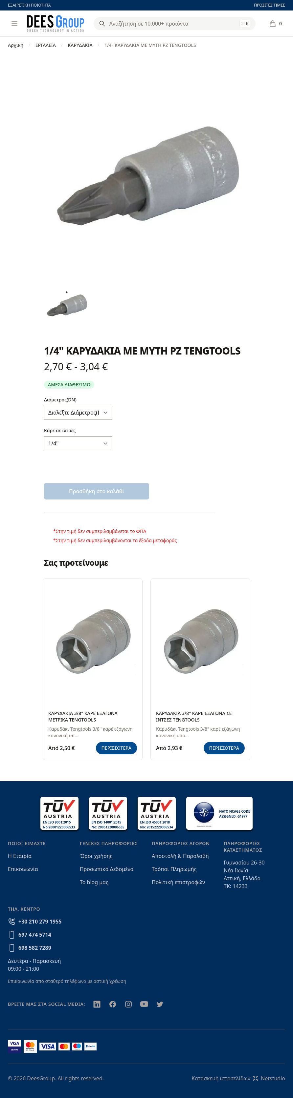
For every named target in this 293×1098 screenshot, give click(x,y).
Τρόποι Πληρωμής (174, 869)
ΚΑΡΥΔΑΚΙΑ (80, 45)
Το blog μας (94, 882)
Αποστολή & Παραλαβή (180, 856)
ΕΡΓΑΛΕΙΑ (45, 45)
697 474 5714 (34, 934)
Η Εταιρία (20, 856)
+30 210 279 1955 (39, 921)
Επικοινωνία (23, 869)
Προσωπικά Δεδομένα (107, 869)
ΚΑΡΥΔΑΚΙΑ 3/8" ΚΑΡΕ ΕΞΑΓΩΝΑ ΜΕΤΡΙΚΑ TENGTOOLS (83, 716)
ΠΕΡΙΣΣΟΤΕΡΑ (116, 748)
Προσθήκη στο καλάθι (96, 491)
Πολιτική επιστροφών (178, 882)
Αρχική (15, 45)
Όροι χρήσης (96, 856)
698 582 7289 (34, 947)
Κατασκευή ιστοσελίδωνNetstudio (238, 1078)
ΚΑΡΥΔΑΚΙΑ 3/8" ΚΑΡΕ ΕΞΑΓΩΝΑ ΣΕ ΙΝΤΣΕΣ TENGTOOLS (194, 716)
